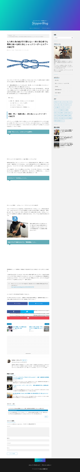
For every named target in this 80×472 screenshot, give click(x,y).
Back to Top (40, 460)
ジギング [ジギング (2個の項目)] (56, 104)
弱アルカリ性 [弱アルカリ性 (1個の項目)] (57, 112)
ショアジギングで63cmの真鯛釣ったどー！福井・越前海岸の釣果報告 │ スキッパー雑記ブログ (26, 408)
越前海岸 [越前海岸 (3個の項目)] (66, 115)
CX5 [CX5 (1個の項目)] (55, 101)
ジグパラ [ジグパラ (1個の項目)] (63, 104)
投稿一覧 (24, 360)
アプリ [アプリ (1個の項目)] (59, 101)
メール (9, 443)
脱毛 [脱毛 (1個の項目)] (59, 115)
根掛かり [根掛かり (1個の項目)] (62, 112)
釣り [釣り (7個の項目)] (57, 118)
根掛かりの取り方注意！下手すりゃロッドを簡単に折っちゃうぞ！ (36, 328)
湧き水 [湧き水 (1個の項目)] (66, 112)
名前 (8, 438)
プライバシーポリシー (46, 28)
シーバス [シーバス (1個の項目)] (70, 101)
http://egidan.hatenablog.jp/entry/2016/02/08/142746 (22, 287)
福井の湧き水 (57, 89)
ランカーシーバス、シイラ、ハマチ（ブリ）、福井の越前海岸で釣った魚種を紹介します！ (66, 137)
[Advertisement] (40, 11)
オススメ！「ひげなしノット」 (17, 105)
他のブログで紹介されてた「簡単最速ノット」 (20, 107)
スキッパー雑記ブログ (43, 468)
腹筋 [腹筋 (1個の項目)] (62, 115)
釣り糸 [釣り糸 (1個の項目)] (66, 118)
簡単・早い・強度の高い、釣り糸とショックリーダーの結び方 (21, 101)
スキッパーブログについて (35, 28)
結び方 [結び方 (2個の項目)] (56, 115)
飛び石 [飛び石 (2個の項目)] (56, 120)
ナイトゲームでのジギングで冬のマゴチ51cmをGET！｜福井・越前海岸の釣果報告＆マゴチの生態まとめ (66, 144)
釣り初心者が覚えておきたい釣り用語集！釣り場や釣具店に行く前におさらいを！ (31, 393)
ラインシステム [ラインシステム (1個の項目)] (66, 107)
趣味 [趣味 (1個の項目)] (70, 115)
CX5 (56, 86)
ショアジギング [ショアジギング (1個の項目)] (64, 101)
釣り (56, 80)
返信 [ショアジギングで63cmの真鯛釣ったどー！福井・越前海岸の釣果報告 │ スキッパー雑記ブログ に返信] (46, 416)
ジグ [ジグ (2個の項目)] (60, 104)
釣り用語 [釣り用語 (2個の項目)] (61, 118)
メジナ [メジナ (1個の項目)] (61, 107)
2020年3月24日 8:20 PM (13, 410)
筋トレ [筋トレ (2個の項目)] (70, 112)
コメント (8, 426)
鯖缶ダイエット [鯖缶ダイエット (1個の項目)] (61, 120)
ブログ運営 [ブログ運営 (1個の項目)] (56, 107)
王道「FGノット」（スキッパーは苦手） (19, 103)
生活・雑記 (57, 92)
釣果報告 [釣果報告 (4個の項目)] (70, 118)
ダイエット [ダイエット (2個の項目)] (69, 104)
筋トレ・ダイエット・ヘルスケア (61, 83)
